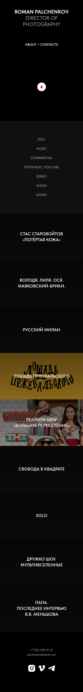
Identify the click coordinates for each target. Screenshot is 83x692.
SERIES (41, 176)
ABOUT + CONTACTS (41, 44)
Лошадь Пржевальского (41, 376)
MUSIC (41, 149)
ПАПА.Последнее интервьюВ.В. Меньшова (41, 608)
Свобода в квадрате (42, 469)
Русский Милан (41, 329)
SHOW (41, 186)
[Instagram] (31, 668)
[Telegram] (51, 668)
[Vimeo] (41, 668)
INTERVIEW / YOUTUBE (41, 167)
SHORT (41, 195)
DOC (41, 139)
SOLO (41, 515)
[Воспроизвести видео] (41, 87)
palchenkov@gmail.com (41, 654)
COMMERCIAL (41, 158)
